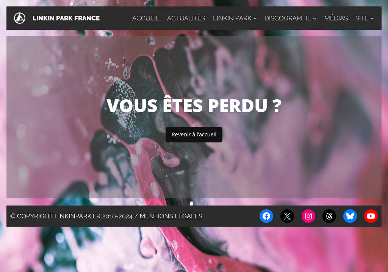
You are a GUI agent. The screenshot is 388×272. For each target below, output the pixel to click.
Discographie (287, 18)
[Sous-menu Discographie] (314, 18)
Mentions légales (171, 216)
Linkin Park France (66, 18)
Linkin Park (232, 18)
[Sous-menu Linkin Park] (255, 18)
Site (361, 18)
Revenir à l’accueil (194, 134)
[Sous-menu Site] (372, 18)
